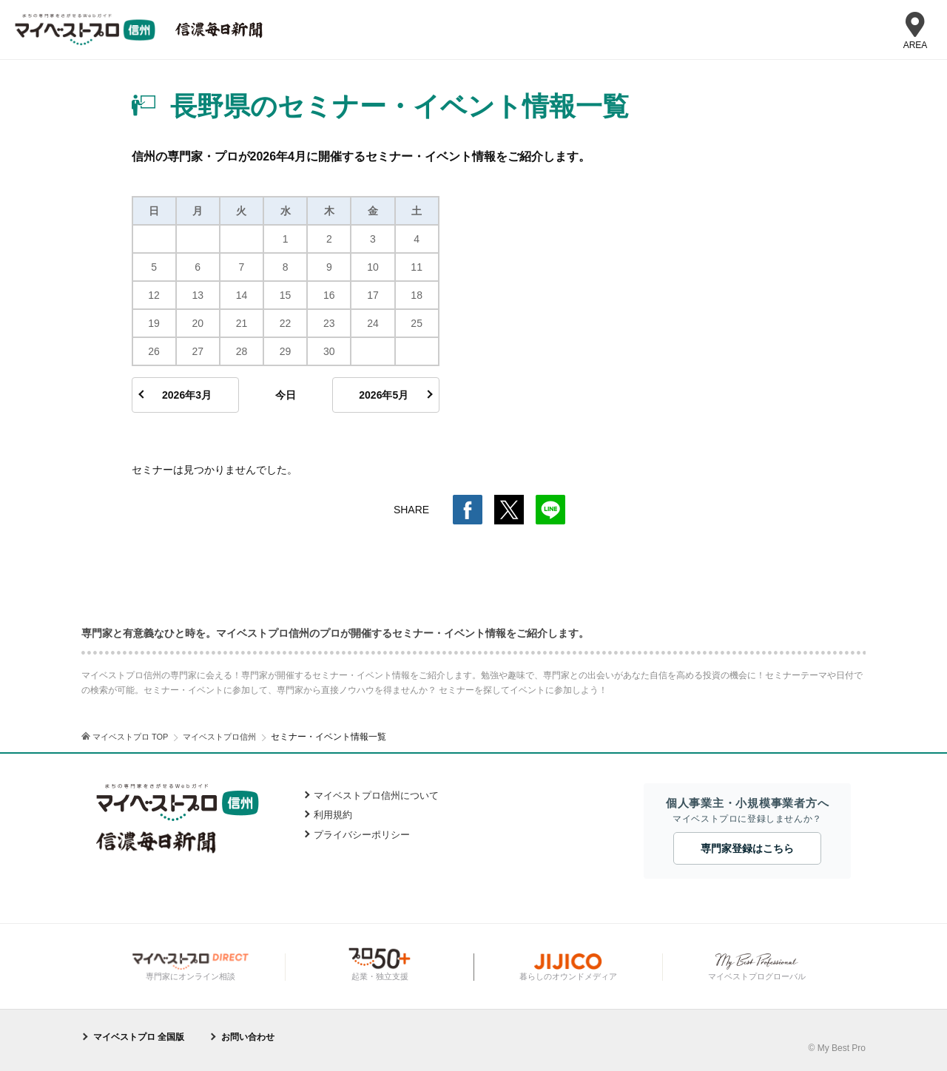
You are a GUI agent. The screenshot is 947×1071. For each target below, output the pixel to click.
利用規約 (333, 814)
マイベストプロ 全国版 (138, 1037)
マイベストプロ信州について (376, 795)
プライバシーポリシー (362, 834)
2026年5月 (383, 395)
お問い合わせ (247, 1037)
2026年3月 (187, 395)
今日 (285, 395)
